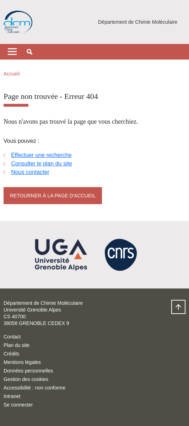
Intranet (12, 396)
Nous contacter (30, 172)
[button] (29, 52)
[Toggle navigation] (12, 52)
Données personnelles (28, 371)
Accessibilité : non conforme (34, 388)
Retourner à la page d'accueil (53, 195)
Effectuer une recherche (41, 155)
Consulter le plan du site (41, 164)
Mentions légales (22, 362)
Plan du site (16, 345)
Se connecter (18, 405)
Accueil (12, 74)
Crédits (11, 354)
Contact (12, 337)
